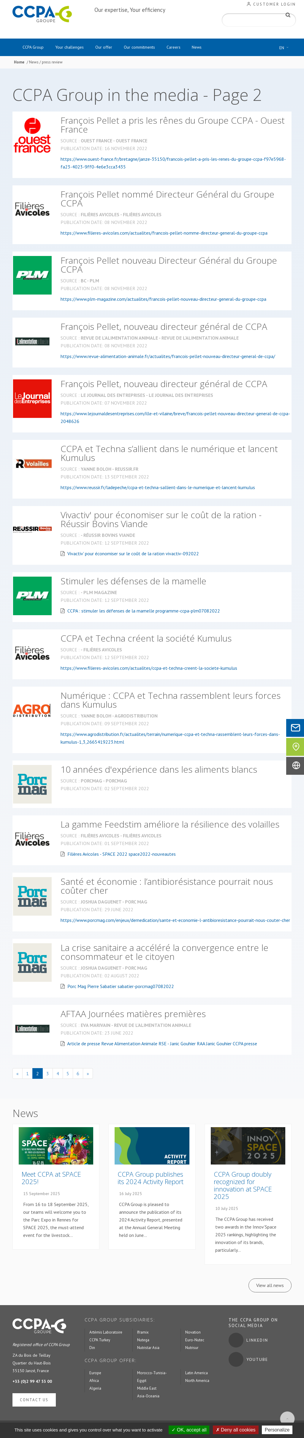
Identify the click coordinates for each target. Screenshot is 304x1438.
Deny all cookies (236, 1429)
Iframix (143, 1333)
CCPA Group (35, 47)
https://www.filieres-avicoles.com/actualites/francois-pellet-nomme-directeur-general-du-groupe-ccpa (164, 234)
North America (197, 1381)
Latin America (196, 1374)
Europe (95, 1374)
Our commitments (153, 47)
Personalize (277, 1429)
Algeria (95, 1389)
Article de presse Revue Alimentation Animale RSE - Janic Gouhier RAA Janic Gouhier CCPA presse (162, 1044)
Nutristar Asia (148, 1348)
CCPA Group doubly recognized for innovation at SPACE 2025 (243, 1186)
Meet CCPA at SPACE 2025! (51, 1179)
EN (285, 47)
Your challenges (75, 47)
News (218, 47)
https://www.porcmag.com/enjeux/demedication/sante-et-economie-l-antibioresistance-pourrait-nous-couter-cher (175, 921)
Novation (193, 1333)
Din (92, 1348)
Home (19, 63)
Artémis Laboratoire (105, 1333)
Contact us (34, 1401)
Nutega (143, 1341)
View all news (270, 1286)
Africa (94, 1381)
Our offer (113, 47)
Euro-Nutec (194, 1341)
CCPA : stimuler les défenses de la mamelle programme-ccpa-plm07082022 (143, 612)
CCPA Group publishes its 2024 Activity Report (150, 1179)
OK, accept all (189, 1429)
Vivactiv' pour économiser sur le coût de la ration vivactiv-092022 (133, 554)
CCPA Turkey (99, 1341)
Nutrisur (191, 1348)
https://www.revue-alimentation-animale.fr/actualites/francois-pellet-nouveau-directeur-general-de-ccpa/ (168, 357)
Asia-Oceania (148, 1397)
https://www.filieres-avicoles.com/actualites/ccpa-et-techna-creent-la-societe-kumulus (149, 669)
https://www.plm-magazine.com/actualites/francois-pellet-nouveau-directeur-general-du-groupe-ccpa (163, 300)
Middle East (146, 1389)
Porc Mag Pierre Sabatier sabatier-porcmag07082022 (120, 987)
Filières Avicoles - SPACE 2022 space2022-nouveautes (121, 855)
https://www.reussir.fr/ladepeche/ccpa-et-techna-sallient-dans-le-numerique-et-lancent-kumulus (158, 488)
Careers (191, 47)
